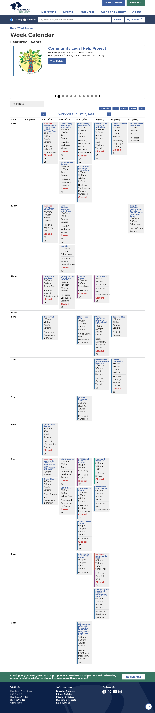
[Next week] (109, 114)
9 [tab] (91, 96)
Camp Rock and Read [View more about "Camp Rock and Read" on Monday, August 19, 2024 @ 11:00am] (49, 277)
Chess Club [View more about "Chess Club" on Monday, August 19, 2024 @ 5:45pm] (49, 479)
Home (13, 28)
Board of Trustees (65, 691)
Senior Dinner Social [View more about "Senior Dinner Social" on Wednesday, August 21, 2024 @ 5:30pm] (84, 522)
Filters (20, 104)
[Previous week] (43, 114)
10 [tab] (96, 96)
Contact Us (16, 703)
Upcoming (105, 108)
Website (31, 19)
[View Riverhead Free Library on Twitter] (110, 692)
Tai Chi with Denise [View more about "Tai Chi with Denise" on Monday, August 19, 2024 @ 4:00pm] (49, 425)
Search (117, 19)
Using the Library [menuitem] (113, 11)
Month (124, 108)
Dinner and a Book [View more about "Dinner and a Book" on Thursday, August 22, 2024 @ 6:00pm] (101, 557)
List (115, 108)
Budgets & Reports (66, 700)
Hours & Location (114, 3)
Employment (63, 703)
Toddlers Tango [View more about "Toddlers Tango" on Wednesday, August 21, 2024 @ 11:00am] (82, 277)
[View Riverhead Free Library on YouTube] (115, 692)
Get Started (133, 676)
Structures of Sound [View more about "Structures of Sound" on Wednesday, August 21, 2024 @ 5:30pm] (84, 489)
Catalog (18, 19)
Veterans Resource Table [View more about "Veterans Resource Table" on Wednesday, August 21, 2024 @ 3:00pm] (82, 399)
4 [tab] (71, 96)
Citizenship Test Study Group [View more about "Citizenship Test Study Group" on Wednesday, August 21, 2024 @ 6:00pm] (83, 555)
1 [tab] (59, 96)
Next (99, 96)
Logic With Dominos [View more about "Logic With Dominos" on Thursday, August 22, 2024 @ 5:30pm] (100, 460)
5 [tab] (75, 96)
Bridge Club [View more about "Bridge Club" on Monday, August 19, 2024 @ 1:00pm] (49, 317)
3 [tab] (67, 96)
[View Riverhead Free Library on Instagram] (120, 692)
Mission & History (65, 697)
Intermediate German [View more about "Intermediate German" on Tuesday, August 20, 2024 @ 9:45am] (67, 163)
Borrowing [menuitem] (49, 11)
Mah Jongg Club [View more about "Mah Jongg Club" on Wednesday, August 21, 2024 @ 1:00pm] (83, 317)
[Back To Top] (148, 706)
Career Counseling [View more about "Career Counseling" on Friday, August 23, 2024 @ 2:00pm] (118, 360)
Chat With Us (136, 3)
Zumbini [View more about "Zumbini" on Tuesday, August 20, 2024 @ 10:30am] (64, 246)
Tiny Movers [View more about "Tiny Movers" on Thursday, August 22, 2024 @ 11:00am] (101, 276)
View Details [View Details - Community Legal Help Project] (56, 61)
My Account (133, 19)
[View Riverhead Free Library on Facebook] (104, 692)
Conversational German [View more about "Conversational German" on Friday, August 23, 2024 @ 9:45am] (120, 124)
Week (133, 108)
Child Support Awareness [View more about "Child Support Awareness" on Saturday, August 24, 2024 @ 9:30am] (136, 124)
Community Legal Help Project (77, 48)
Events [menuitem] (68, 11)
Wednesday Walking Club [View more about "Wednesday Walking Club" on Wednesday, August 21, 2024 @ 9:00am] (84, 124)
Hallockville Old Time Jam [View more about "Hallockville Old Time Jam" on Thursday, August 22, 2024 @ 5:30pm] (101, 487)
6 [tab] (79, 96)
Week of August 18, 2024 (76, 114)
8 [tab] (87, 96)
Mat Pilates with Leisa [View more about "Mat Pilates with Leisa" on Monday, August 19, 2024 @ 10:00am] (49, 208)
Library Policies (64, 694)
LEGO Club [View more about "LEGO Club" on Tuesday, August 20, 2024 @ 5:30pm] (66, 488)
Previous (55, 96)
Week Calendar (26, 28)
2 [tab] (63, 96)
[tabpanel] (77, 61)
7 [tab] (83, 96)
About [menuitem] (136, 11)
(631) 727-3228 (17, 700)
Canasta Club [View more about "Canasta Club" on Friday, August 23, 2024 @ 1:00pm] (119, 317)
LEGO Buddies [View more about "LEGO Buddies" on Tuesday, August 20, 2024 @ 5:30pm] (67, 459)
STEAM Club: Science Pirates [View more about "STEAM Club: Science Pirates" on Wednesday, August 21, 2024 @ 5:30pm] (84, 460)
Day (141, 108)
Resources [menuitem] (87, 11)
